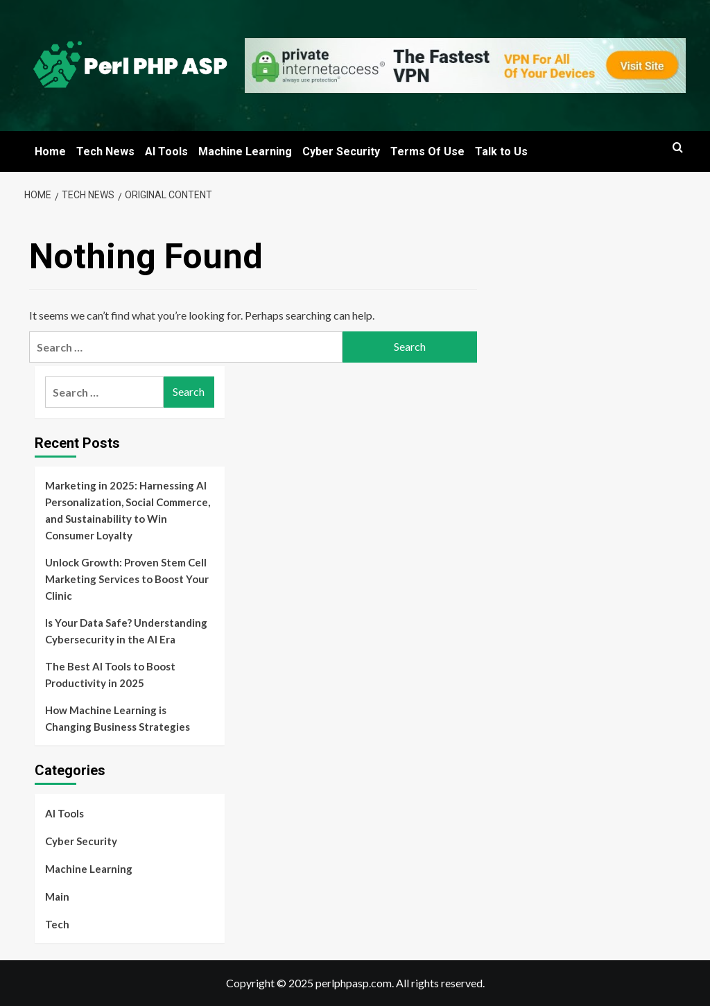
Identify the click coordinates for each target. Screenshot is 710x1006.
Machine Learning (245, 151)
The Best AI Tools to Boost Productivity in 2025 (110, 674)
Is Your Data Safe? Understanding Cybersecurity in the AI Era (126, 630)
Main (57, 896)
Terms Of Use (427, 151)
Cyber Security (341, 151)
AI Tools (166, 151)
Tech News (105, 151)
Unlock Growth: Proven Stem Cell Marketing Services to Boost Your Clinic (127, 579)
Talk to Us (501, 151)
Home (50, 151)
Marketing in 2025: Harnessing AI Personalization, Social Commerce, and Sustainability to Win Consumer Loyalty (127, 510)
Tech (57, 924)
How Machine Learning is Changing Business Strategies (117, 718)
